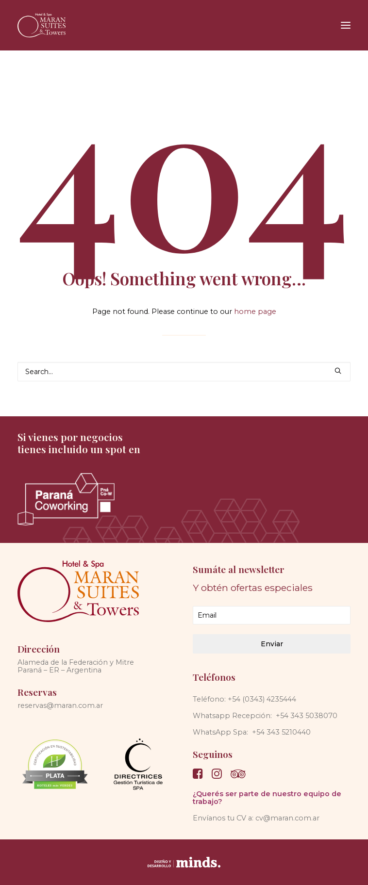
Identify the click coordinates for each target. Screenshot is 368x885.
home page (255, 311)
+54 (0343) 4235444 (262, 699)
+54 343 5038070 (306, 715)
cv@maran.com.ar (287, 818)
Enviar (272, 643)
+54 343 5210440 (281, 732)
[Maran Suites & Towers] (41, 25)
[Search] (184, 371)
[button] (345, 25)
